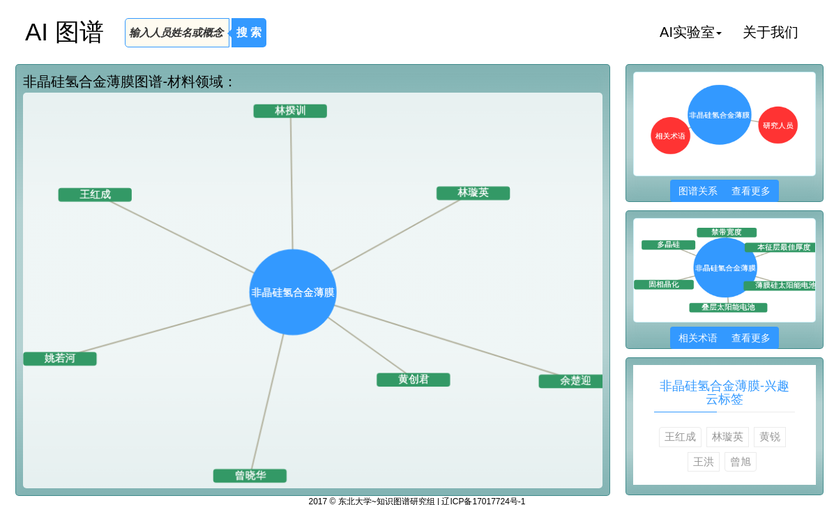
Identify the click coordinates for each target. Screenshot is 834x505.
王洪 (703, 461)
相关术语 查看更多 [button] (724, 337)
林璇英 (727, 436)
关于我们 (770, 32)
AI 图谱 (64, 31)
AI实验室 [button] (691, 32)
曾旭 (740, 461)
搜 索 (248, 32)
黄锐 (769, 436)
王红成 (680, 436)
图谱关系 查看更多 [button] (724, 190)
